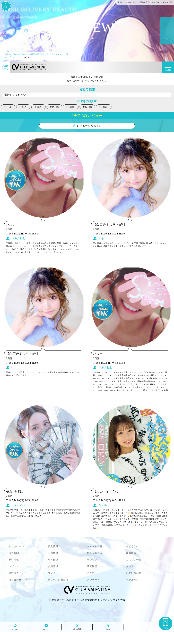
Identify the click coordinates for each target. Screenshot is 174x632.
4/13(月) (104, 106)
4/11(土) (71, 106)
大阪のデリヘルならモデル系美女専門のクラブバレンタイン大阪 (88, 600)
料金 (108, 628)
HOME (15, 628)
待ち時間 (77, 628)
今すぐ (46, 628)
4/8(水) (23, 106)
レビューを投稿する (87, 125)
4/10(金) (54, 106)
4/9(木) (38, 106)
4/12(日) (87, 106)
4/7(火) (8, 106)
